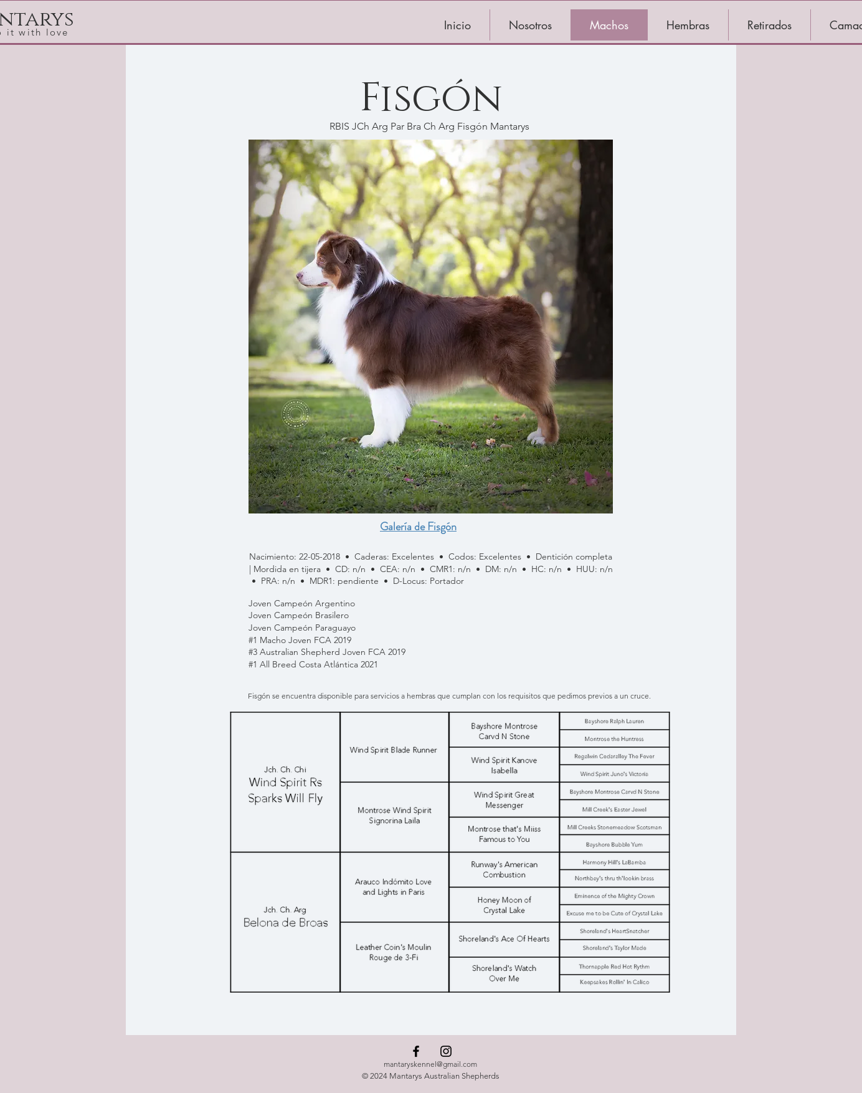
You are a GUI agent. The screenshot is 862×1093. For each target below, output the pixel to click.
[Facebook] (416, 1051)
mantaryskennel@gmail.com (430, 1064)
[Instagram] (445, 1051)
